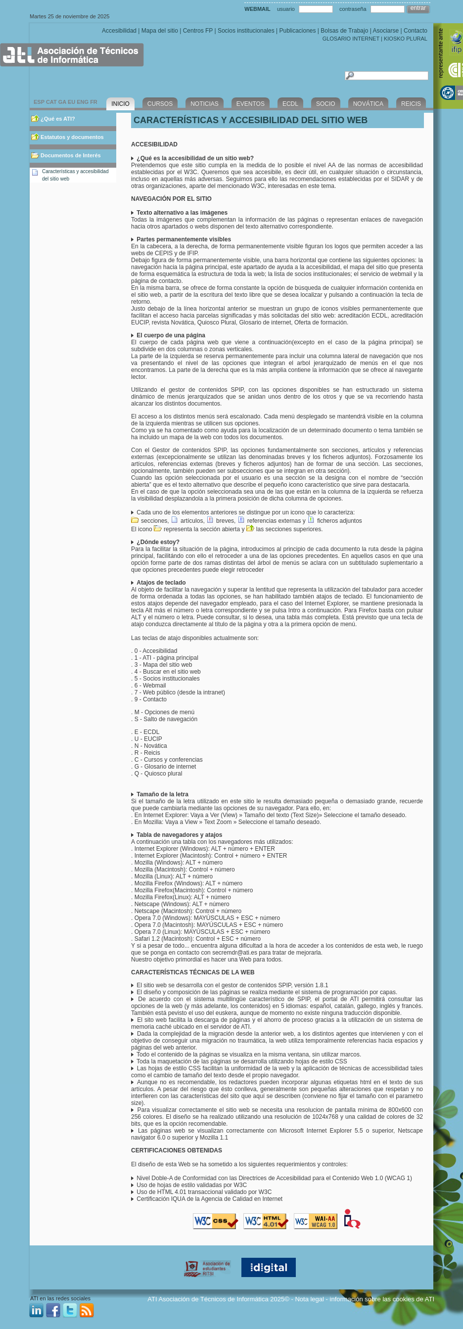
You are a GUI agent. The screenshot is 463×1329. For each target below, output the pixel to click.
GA (62, 102)
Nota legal (309, 1299)
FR (93, 102)
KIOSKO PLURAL (405, 39)
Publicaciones (297, 30)
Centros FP (198, 30)
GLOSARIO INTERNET (351, 39)
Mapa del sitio (159, 30)
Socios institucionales (246, 30)
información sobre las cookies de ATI (382, 1299)
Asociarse (385, 30)
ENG (83, 102)
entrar (418, 7)
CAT (51, 102)
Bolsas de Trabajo (344, 30)
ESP (39, 102)
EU (71, 102)
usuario (286, 9)
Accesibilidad (119, 30)
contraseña (352, 9)
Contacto (415, 30)
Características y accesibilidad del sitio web (75, 175)
